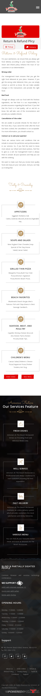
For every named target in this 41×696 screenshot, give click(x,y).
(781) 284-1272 (9, 650)
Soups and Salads (20, 240)
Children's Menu (20, 357)
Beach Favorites (20, 297)
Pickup (9, 46)
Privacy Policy (22, 671)
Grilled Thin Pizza (20, 268)
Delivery (31, 47)
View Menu (27, 377)
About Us (9, 669)
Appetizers (20, 211)
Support (26, 674)
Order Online (11, 377)
